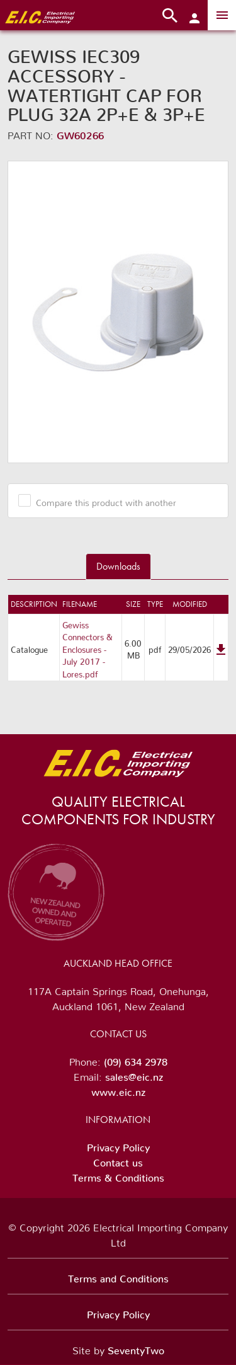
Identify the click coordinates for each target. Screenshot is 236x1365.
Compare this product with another (101, 500)
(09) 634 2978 (135, 1059)
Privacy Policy (118, 1145)
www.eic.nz (118, 1089)
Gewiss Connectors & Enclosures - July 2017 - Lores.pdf (87, 647)
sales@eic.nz (134, 1074)
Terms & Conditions (118, 1175)
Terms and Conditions (118, 1276)
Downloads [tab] (118, 566)
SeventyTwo (136, 1348)
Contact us (118, 1160)
